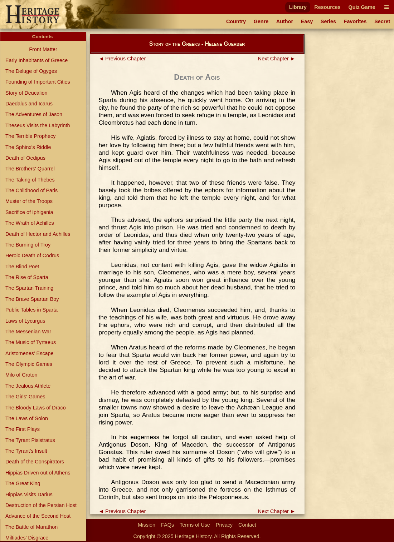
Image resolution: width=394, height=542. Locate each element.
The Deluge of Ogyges (31, 71)
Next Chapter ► (277, 58)
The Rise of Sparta (26, 277)
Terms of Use (195, 525)
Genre (261, 21)
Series (328, 21)
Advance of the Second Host (37, 516)
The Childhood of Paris (31, 190)
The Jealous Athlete (27, 386)
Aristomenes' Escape (29, 353)
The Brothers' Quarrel (30, 168)
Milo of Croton (21, 375)
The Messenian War (28, 331)
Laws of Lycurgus (25, 321)
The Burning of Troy (27, 245)
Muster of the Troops (29, 201)
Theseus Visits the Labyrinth (37, 125)
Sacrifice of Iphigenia (29, 212)
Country (236, 21)
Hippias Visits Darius (29, 494)
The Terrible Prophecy (30, 136)
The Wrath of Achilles (29, 223)
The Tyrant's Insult (26, 451)
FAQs (167, 525)
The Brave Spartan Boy (32, 299)
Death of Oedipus (25, 158)
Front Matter (43, 49)
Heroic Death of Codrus (32, 255)
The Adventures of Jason (33, 114)
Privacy (224, 525)
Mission (146, 525)
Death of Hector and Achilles (37, 234)
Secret (382, 21)
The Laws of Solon (26, 418)
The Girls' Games (25, 396)
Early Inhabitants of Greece (36, 60)
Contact (247, 525)
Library (298, 7)
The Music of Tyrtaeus (30, 342)
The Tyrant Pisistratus (30, 440)
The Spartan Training (29, 288)
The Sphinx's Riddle (28, 147)
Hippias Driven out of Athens (37, 473)
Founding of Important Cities (37, 82)
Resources (327, 7)
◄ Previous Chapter (122, 58)
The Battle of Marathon (31, 527)
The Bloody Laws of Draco (35, 408)
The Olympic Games (28, 364)
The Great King (22, 483)
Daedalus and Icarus (29, 103)
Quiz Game (361, 7)
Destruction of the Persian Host (41, 505)
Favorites (355, 21)
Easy (307, 21)
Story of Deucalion (26, 93)
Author (284, 21)
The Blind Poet (22, 266)
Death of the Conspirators (34, 461)
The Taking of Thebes (30, 180)
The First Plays (22, 429)
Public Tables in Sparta (31, 310)
